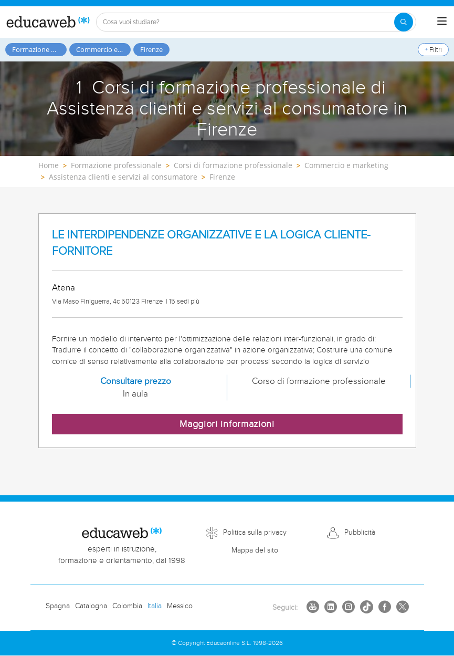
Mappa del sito (254, 550)
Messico (180, 606)
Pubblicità (359, 532)
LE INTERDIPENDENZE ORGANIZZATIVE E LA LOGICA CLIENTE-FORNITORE (211, 243)
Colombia (127, 606)
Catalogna (91, 606)
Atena (63, 288)
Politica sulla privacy (255, 532)
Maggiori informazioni (227, 424)
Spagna (58, 606)
